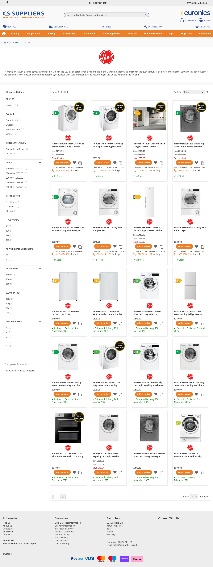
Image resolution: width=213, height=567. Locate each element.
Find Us (6, 522)
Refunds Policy (62, 534)
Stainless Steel (16, 129)
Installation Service (64, 528)
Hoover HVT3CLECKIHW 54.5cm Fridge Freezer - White (149, 145)
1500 (11, 279)
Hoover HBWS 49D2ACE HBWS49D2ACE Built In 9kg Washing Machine (188, 455)
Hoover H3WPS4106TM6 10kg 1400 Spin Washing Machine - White (189, 384)
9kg (10, 312)
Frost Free (13, 202)
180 (10, 235)
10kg (11, 298)
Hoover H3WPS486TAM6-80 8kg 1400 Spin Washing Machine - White (68, 145)
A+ (10, 332)
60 (10, 259)
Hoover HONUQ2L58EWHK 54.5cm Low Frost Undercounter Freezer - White (67, 313)
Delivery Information (65, 525)
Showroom (8, 531)
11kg (11, 303)
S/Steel (12, 124)
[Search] (146, 15)
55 (10, 255)
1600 (11, 283)
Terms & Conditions (64, 531)
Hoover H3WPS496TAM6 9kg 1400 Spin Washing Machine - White (67, 384)
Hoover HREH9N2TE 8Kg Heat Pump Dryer (108, 229)
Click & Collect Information (68, 522)
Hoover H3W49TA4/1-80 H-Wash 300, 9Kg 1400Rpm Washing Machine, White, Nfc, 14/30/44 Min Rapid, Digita (148, 313)
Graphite (13, 120)
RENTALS (11, 26)
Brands (16, 42)
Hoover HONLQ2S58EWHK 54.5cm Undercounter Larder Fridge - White (107, 313)
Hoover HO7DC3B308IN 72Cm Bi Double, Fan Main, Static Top (67, 455)
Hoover (13, 105)
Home (5, 42)
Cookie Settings (62, 543)
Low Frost (13, 206)
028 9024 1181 (100, 2)
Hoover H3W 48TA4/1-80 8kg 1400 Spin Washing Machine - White (148, 384)
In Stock (12, 153)
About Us (7, 525)
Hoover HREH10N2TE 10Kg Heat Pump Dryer (190, 229)
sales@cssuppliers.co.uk (125, 545)
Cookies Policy (61, 540)
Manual (12, 211)
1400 (11, 274)
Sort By (177, 92)
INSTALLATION (155, 26)
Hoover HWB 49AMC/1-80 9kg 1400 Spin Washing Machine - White (108, 145)
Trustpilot (106, 26)
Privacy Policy (61, 537)
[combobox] (106, 15)
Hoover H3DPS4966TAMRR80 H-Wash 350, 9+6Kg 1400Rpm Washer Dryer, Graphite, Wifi (149, 455)
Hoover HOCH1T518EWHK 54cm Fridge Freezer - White (147, 229)
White (12, 133)
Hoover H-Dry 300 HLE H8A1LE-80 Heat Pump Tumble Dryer (68, 229)
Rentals (6, 534)
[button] (74, 162)
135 (10, 226)
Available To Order (18, 149)
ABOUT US (205, 26)
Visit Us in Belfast (198, 3)
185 (10, 240)
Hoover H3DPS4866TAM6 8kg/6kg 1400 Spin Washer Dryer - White (106, 455)
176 (10, 230)
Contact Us (8, 528)
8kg (10, 308)
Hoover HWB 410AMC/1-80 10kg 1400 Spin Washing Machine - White (106, 384)
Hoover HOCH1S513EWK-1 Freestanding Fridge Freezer (188, 313)
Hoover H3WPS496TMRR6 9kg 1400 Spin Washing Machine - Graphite (189, 145)
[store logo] (23, 14)
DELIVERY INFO (61, 26)
